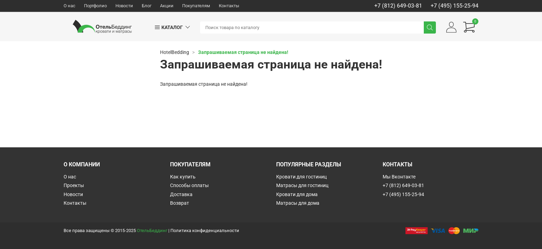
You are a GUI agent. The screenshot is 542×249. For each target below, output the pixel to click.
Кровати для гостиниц (301, 176)
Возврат (179, 203)
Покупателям (196, 5)
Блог (146, 5)
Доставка (181, 194)
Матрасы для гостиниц (302, 185)
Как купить (183, 176)
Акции (167, 5)
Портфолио (95, 5)
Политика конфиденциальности (204, 230)
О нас (69, 5)
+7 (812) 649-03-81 (398, 6)
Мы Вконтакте (399, 176)
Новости (124, 5)
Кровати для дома (297, 194)
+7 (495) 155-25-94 (454, 6)
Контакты (229, 5)
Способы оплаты (189, 185)
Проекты (74, 185)
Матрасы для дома (297, 203)
